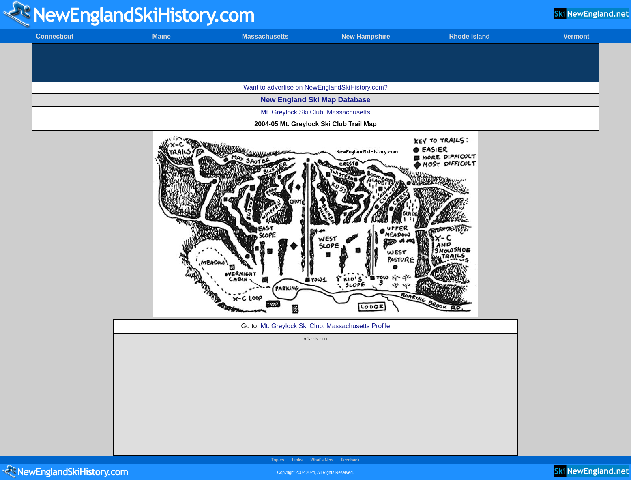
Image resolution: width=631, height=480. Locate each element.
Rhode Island (469, 36)
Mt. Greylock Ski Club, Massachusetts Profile (325, 326)
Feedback (350, 460)
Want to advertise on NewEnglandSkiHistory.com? (315, 87)
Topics (277, 460)
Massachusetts (265, 36)
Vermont (576, 36)
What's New (322, 460)
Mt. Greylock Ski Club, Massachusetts (315, 112)
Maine (161, 36)
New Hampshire (365, 36)
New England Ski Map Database (315, 100)
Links (297, 460)
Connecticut (54, 36)
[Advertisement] (315, 62)
